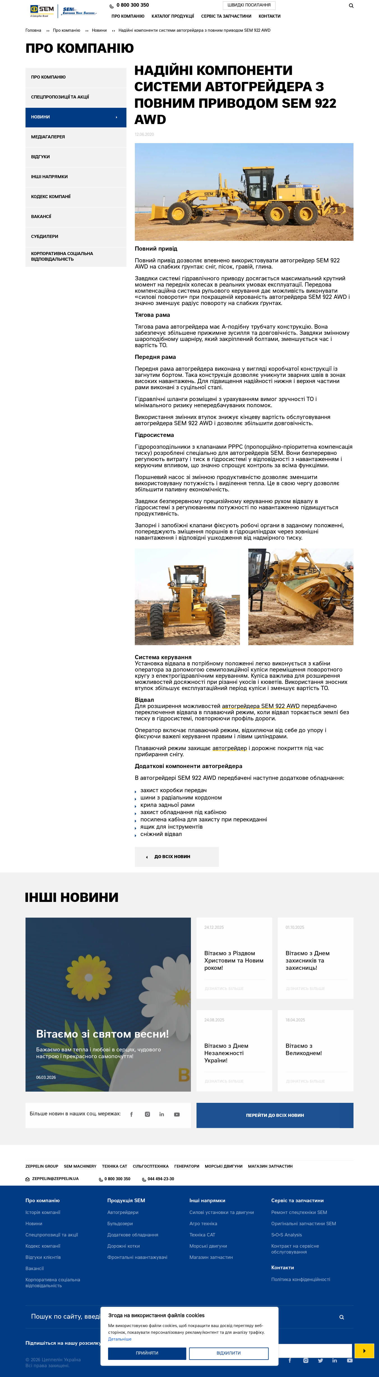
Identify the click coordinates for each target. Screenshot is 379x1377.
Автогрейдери (122, 1213)
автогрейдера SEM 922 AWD (261, 707)
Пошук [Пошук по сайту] (351, 5)
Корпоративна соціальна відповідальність (53, 1283)
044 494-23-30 (161, 1179)
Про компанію (128, 17)
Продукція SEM (126, 1201)
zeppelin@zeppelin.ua (55, 1179)
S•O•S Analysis (286, 1235)
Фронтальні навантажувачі (137, 1257)
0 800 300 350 (133, 5)
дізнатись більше (224, 996)
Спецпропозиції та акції (52, 1235)
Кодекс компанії (43, 1246)
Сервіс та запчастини (226, 17)
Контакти (270, 17)
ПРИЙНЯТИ (147, 1354)
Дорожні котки (123, 1246)
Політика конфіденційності (300, 1280)
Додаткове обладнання (132, 1235)
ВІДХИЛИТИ (229, 1354)
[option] (187, 596)
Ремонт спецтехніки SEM (299, 1213)
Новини (99, 31)
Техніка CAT (202, 1235)
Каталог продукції (173, 17)
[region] (190, 1336)
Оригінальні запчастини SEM (303, 1224)
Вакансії (35, 1269)
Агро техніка (203, 1224)
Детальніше (119, 1340)
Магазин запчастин (211, 1257)
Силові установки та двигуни (222, 1213)
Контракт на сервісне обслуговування (295, 1249)
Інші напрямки (207, 1201)
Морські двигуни (208, 1246)
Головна (33, 31)
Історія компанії (43, 1213)
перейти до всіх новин (275, 1123)
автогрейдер (229, 749)
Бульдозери (120, 1224)
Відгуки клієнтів (43, 1257)
